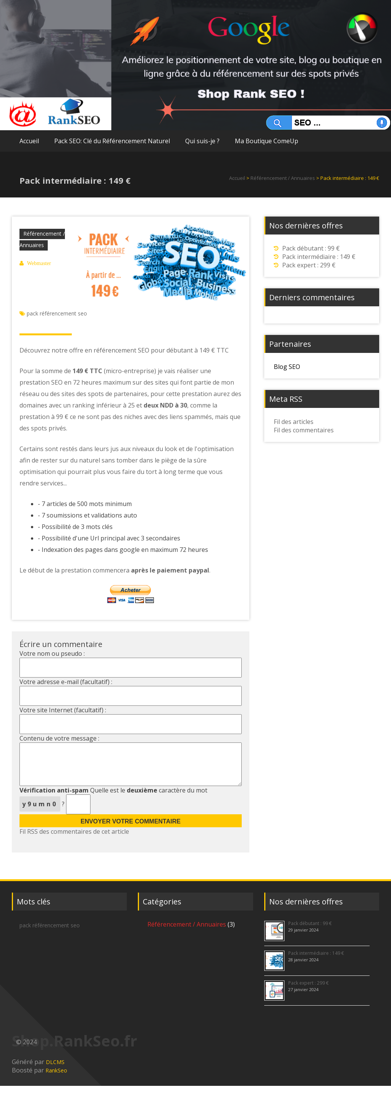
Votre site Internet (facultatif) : (62, 710)
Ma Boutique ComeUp (266, 141)
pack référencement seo (57, 313)
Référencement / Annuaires (283, 178)
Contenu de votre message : (59, 738)
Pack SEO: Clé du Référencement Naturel (112, 141)
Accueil (29, 141)
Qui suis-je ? (202, 141)
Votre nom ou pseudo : (52, 653)
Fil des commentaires (304, 430)
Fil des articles (293, 421)
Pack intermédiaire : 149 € (318, 256)
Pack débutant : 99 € (311, 248)
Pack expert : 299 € (309, 265)
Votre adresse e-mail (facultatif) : (65, 682)
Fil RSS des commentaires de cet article (74, 840)
